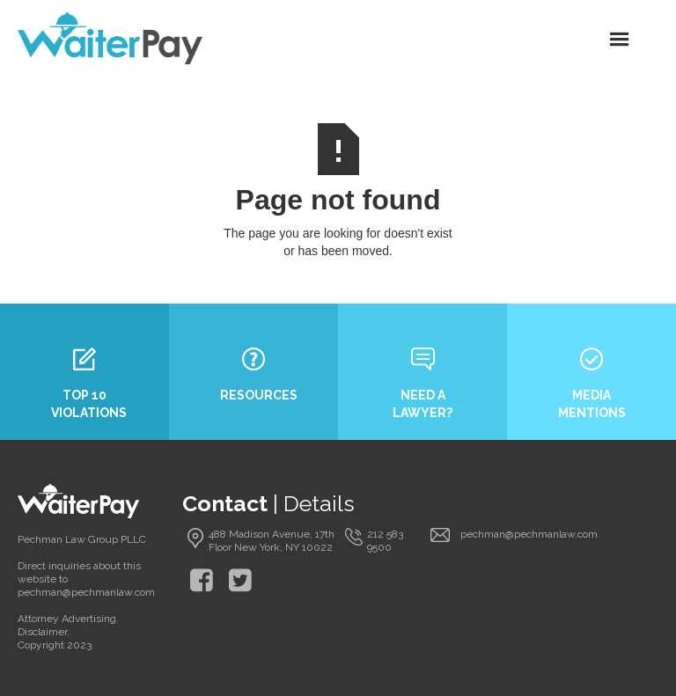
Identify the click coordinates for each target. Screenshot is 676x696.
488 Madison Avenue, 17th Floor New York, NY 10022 (271, 540)
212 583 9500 (385, 540)
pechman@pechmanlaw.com (529, 534)
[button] (619, 39)
